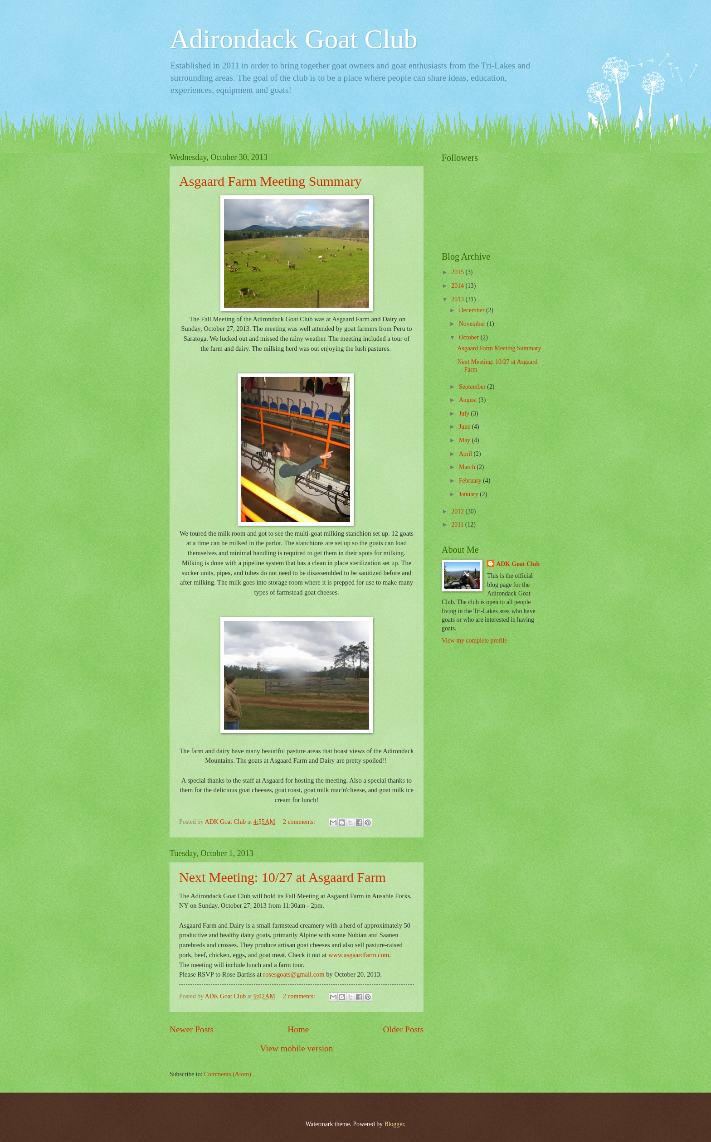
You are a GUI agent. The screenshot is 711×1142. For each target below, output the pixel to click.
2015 (458, 272)
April (466, 453)
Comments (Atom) (227, 1074)
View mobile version (296, 1048)
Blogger (394, 1124)
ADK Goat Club (518, 564)
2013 (458, 299)
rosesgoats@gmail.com (293, 974)
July (465, 413)
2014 (458, 285)
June (465, 426)
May (465, 440)
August (468, 400)
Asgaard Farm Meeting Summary (270, 181)
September (473, 386)
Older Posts (403, 1029)
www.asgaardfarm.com (358, 954)
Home (298, 1029)
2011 (458, 524)
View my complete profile (474, 640)
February (471, 480)
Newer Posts (192, 1029)
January (469, 494)
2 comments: (300, 821)
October (470, 337)
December (472, 310)
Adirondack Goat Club (294, 39)
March (468, 467)
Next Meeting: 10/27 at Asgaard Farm (282, 877)
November (473, 323)
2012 (458, 511)
